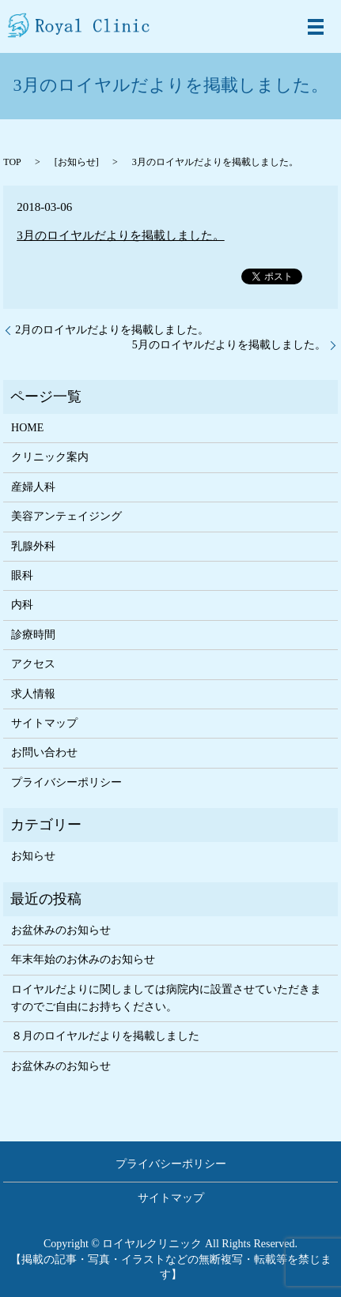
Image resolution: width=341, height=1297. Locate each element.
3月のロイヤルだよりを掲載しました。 (121, 235)
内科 (22, 605)
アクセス (33, 664)
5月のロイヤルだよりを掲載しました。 (229, 345)
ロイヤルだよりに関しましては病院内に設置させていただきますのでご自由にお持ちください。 (166, 998)
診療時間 (33, 635)
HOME (27, 428)
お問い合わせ (44, 752)
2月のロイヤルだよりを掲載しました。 (112, 330)
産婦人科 (33, 487)
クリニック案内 (50, 457)
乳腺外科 (33, 546)
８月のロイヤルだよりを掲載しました (105, 1036)
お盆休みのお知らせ (61, 930)
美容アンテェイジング (66, 516)
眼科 (22, 575)
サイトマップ (44, 723)
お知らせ (77, 161)
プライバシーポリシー (66, 782)
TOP (12, 161)
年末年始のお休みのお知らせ (83, 959)
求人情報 (33, 694)
